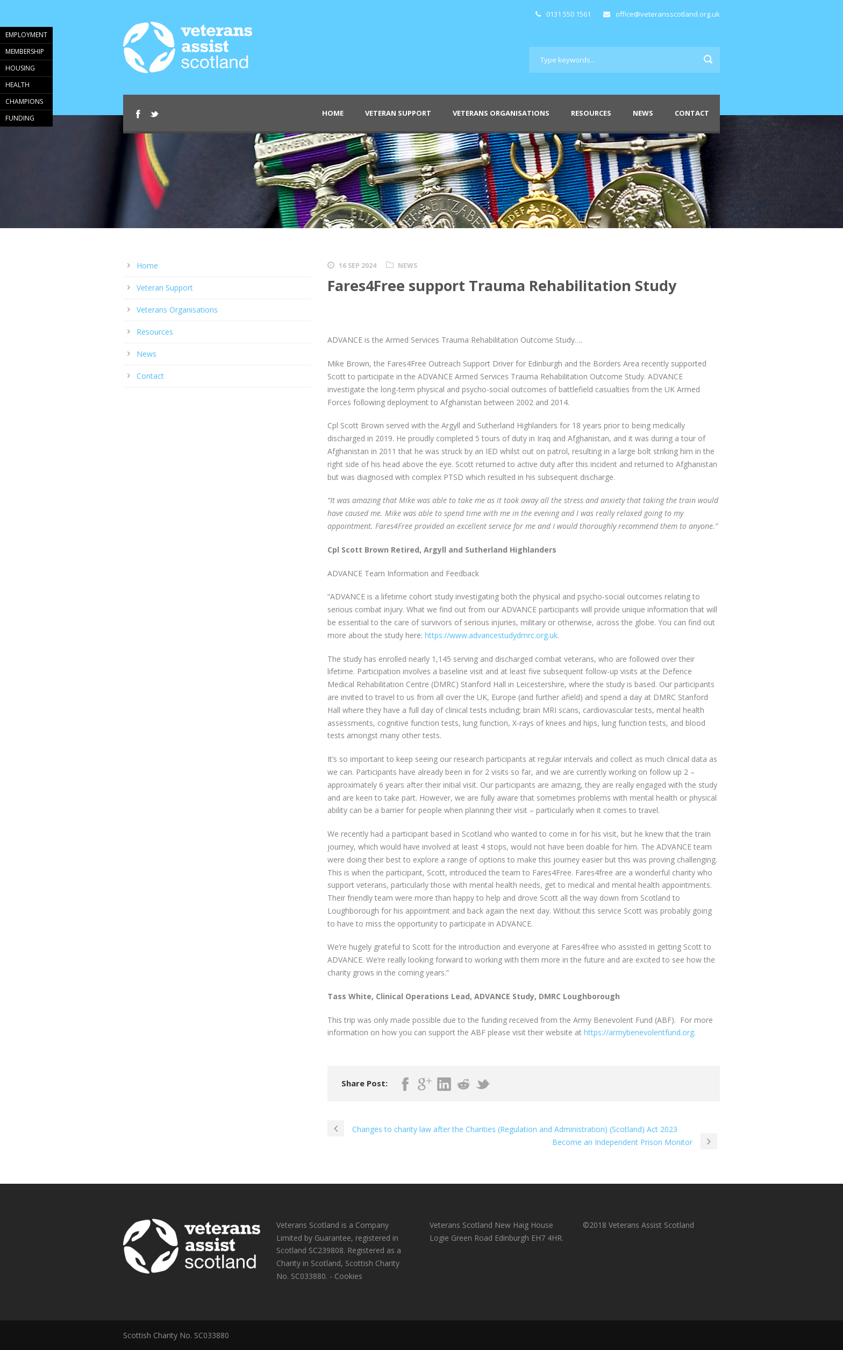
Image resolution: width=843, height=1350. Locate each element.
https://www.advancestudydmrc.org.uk (491, 635)
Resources (591, 113)
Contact (692, 113)
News (643, 113)
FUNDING (19, 118)
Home (333, 113)
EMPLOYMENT (26, 34)
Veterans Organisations (501, 113)
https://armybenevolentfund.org (639, 1032)
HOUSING (20, 68)
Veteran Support (398, 113)
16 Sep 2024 (357, 265)
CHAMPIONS (24, 101)
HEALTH (17, 84)
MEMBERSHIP (24, 51)
